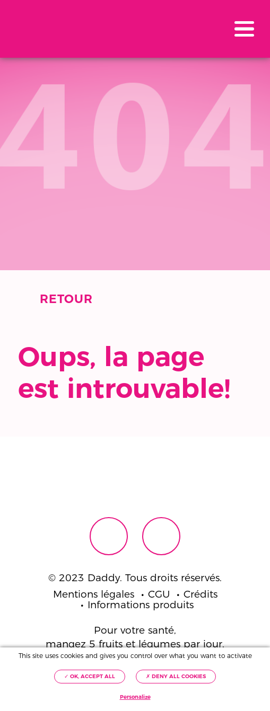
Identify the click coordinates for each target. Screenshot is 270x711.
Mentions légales (93, 595)
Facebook (109, 536)
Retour (66, 299)
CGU (159, 595)
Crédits (200, 595)
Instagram (161, 536)
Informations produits (141, 605)
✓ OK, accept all (89, 676)
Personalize (135, 697)
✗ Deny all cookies (176, 676)
